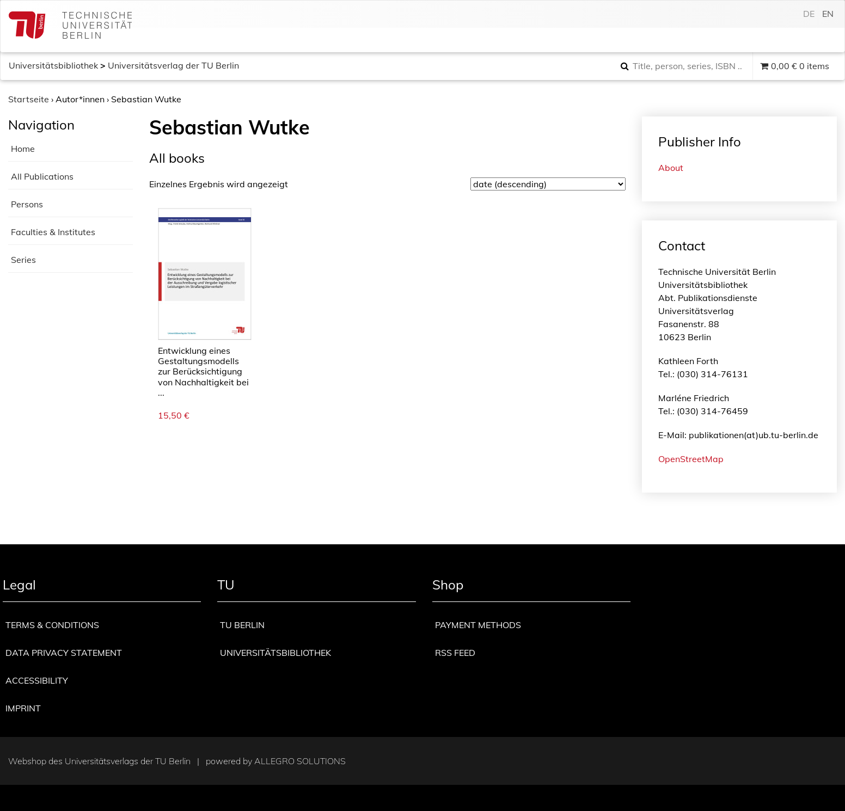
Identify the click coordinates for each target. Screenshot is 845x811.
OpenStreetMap (691, 458)
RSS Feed (455, 652)
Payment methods (478, 624)
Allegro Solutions (300, 760)
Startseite (28, 99)
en (828, 13)
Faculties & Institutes (53, 231)
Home (23, 148)
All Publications (42, 176)
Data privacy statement (63, 652)
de (809, 13)
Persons (27, 204)
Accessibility (36, 680)
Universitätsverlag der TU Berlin (173, 65)
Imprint (23, 708)
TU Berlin (242, 624)
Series (23, 259)
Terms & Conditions (52, 624)
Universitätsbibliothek (53, 65)
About (670, 167)
